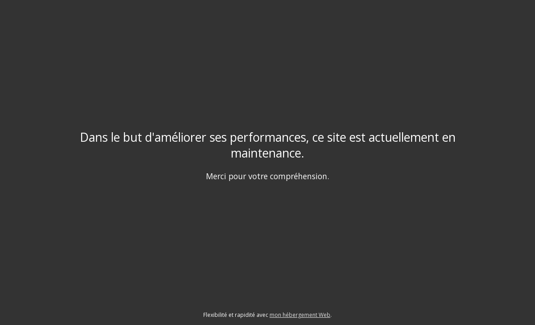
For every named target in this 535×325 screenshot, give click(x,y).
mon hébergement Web (300, 315)
